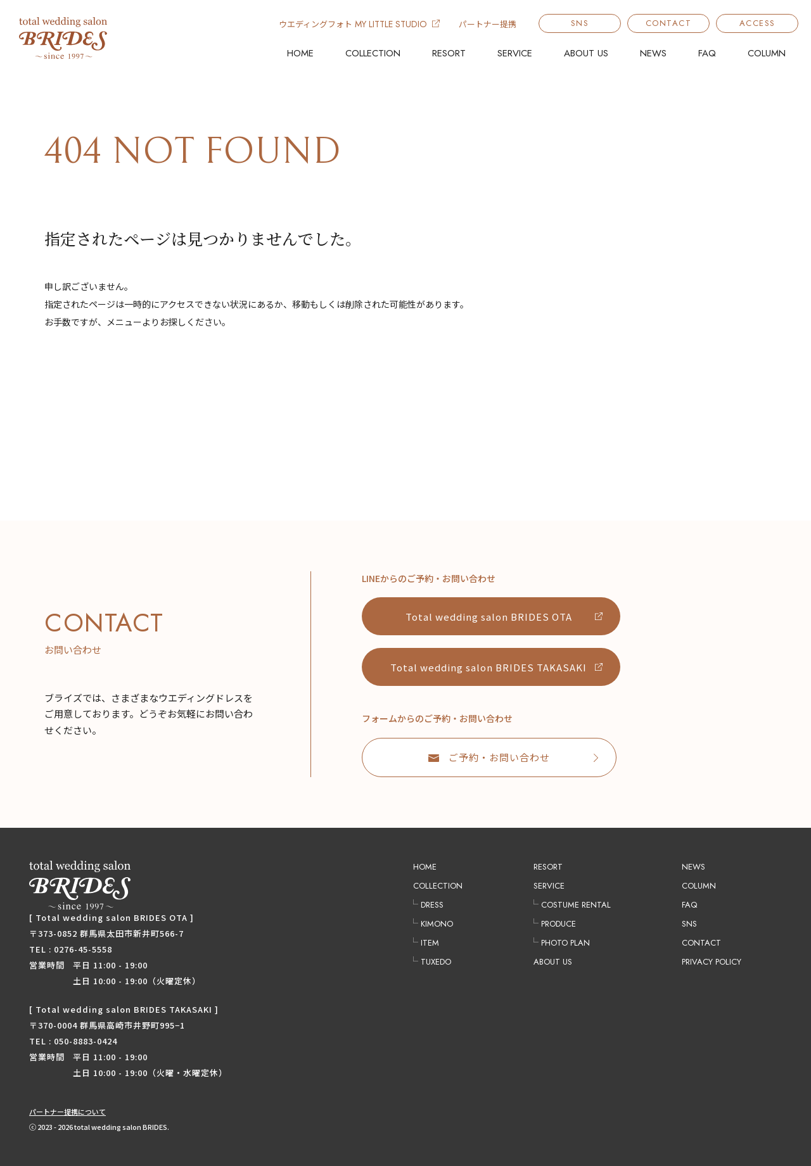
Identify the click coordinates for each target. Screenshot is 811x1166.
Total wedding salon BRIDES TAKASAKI (488, 667)
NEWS (653, 53)
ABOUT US (586, 53)
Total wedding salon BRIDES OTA (489, 616)
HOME (300, 53)
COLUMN (767, 53)
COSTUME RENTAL (576, 905)
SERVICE (514, 53)
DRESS (432, 905)
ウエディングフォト (359, 23)
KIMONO (437, 924)
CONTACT (669, 23)
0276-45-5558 (83, 949)
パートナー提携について (67, 1111)
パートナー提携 (487, 24)
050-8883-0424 (85, 1041)
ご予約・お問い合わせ (488, 757)
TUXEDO (436, 962)
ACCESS (757, 23)
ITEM (430, 943)
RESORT (449, 53)
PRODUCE (558, 924)
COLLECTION (372, 53)
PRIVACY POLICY (711, 962)
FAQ (707, 53)
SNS (580, 23)
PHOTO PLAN (565, 943)
